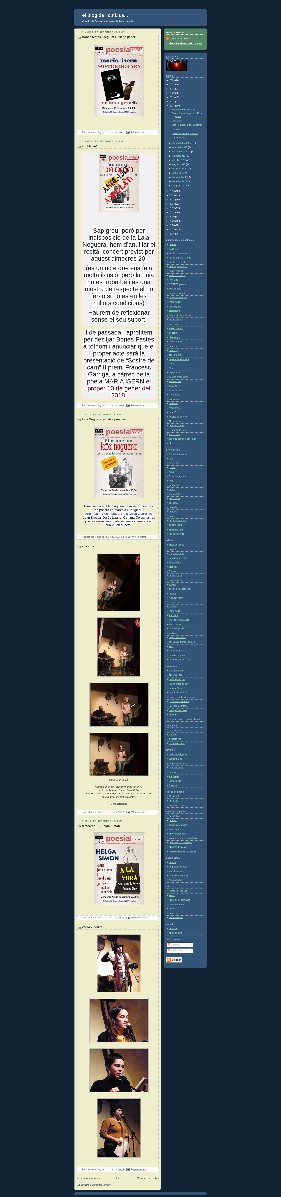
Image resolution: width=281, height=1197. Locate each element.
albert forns (174, 311)
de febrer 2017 (180, 181)
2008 (172, 225)
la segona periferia (178, 706)
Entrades (174, 945)
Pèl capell (174, 776)
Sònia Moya (110, 514)
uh (170, 443)
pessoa (172, 593)
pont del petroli (176, 425)
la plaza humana (177, 637)
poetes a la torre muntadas (182, 851)
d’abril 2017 (178, 173)
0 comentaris (139, 132)
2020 (172, 93)
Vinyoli (172, 584)
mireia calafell (176, 271)
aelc (171, 646)
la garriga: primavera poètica (183, 838)
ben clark (173, 386)
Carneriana (174, 395)
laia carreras (175, 399)
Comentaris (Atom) (101, 1185)
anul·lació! (89, 146)
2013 (172, 204)
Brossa (172, 571)
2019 (172, 97)
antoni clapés (175, 575)
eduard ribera (175, 525)
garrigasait (174, 485)
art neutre (174, 913)
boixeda (173, 507)
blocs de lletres (176, 545)
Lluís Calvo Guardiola (136, 514)
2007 (172, 229)
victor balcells (176, 390)
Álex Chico (174, 434)
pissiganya (174, 337)
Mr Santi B (174, 796)
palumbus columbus (179, 701)
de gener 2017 (180, 185)
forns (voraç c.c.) (177, 476)
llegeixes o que (176, 534)
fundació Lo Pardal (178, 875)
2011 (172, 212)
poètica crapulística (178, 377)
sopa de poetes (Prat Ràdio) (183, 439)
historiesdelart (176, 917)
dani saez (174, 346)
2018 (172, 101)
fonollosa (173, 606)
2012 (172, 208)
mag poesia (175, 730)
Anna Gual (92, 514)
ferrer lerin (174, 463)
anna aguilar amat (178, 266)
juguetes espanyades (179, 900)
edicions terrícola (177, 262)
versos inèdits (92, 927)
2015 (172, 195)
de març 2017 (179, 177)
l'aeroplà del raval (178, 710)
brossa (172, 862)
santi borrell (175, 381)
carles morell (175, 341)
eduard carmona (177, 275)
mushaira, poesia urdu (180, 659)
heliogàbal (174, 816)
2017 (172, 106)
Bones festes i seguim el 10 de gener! (109, 37)
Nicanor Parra (176, 598)
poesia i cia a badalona (180, 842)
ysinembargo (175, 759)
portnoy (173, 511)
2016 (172, 191)
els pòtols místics (177, 520)
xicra (171, 363)
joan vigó (173, 280)
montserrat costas (178, 297)
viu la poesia (175, 624)
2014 (172, 199)
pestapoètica (175, 688)
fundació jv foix (176, 628)
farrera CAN (175, 562)
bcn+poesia (175, 289)
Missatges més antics (148, 1178)
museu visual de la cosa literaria (185, 719)
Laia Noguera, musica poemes (104, 419)
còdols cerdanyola (178, 825)
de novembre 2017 (182, 143)
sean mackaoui (176, 904)
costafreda (174, 602)
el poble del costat (178, 847)
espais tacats (175, 372)
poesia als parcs (177, 805)
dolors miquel (175, 319)
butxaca (173, 928)
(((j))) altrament (176, 553)
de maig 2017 (179, 168)
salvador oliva (176, 670)
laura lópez (174, 324)
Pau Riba (173, 615)
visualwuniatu (176, 871)
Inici (118, 1178)
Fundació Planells (178, 891)
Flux (171, 368)
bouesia (173, 333)
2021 (172, 88)
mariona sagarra (177, 655)
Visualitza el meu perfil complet (186, 43)
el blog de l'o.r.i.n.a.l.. (180, 38)
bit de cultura (175, 933)
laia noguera (175, 306)
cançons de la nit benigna (182, 697)
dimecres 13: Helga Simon (101, 826)
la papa (172, 549)
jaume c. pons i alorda (180, 258)
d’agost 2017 (179, 156)
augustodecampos (178, 867)
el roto (172, 895)
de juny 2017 (179, 164)
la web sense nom (178, 558)
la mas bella (175, 781)
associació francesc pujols (182, 642)
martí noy (173, 350)
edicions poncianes (178, 253)
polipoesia (174, 800)
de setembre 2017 (181, 151)
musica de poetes (178, 417)
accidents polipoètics (179, 589)
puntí (171, 516)
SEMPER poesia (177, 284)
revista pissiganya (178, 754)
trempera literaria (177, 293)
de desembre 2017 (182, 109)
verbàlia (173, 633)
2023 (172, 80)
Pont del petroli (176, 651)
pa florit (172, 715)
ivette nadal (175, 302)
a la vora (88, 546)
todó (171, 459)
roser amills (174, 408)
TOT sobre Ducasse (179, 620)
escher (172, 908)
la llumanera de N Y (179, 684)
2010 (172, 216)
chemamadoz (176, 880)
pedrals (172, 244)
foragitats (173, 772)
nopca (172, 489)
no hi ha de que (177, 679)
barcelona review (177, 763)
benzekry (173, 403)
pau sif (172, 412)
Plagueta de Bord (177, 430)
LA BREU (173, 249)
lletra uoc (173, 734)
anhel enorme (176, 529)
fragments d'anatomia (180, 315)
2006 (172, 234)
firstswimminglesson (179, 454)
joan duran (174, 498)
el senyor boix (176, 675)
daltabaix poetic (177, 743)
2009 (172, 221)
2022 (172, 84)
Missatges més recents (88, 1178)
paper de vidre (176, 767)
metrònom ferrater (178, 692)
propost (173, 567)
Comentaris (175, 950)
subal (171, 472)
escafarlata (174, 494)
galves (172, 467)
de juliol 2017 (179, 160)
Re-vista (173, 785)
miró (171, 481)
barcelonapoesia (177, 834)
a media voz (175, 739)
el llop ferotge (176, 355)
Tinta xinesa (175, 421)
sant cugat (174, 829)
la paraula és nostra (179, 359)
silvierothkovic (176, 328)
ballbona (173, 503)
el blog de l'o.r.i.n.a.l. (105, 15)
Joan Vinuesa (176, 580)
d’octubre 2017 (180, 147)
